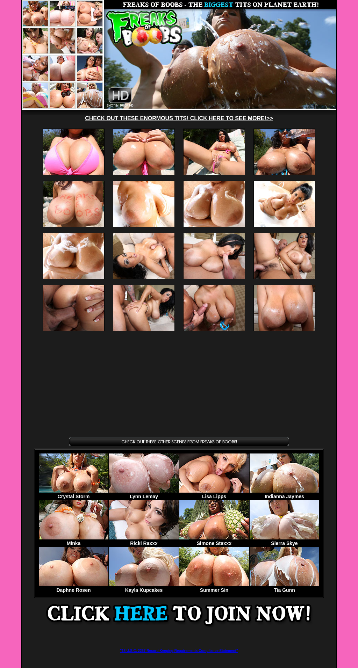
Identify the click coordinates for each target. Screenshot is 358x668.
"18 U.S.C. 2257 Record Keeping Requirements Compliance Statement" (179, 651)
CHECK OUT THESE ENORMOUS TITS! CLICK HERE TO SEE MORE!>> (179, 118)
